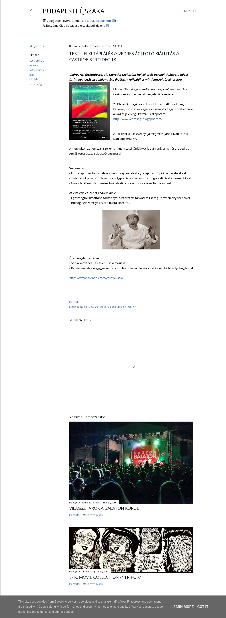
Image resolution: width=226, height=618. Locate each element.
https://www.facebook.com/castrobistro (96, 278)
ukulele (33, 79)
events (33, 65)
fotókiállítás (36, 70)
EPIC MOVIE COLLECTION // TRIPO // (105, 577)
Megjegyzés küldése (93, 515)
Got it (203, 607)
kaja (31, 74)
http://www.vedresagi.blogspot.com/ (137, 119)
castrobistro (36, 60)
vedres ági (35, 84)
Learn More (182, 607)
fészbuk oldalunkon (97, 21)
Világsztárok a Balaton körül (104, 508)
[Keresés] (190, 11)
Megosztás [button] (36, 46)
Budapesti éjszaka (73, 11)
